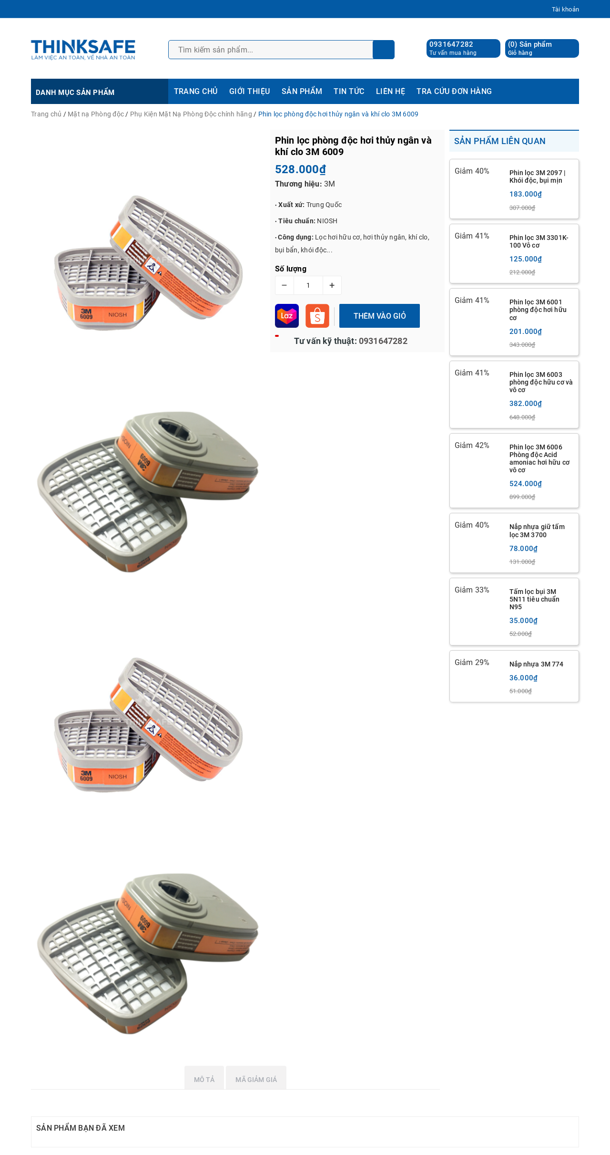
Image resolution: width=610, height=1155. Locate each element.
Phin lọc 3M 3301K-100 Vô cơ (539, 241)
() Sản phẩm (530, 48)
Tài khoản (565, 9)
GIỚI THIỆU (249, 91)
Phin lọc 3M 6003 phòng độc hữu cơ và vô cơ (541, 382)
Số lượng (290, 268)
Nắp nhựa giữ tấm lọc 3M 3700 (537, 530)
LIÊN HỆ (390, 91)
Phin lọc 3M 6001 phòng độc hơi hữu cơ (538, 309)
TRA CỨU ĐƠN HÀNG (454, 91)
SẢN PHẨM (302, 91)
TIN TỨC (349, 91)
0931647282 (451, 44)
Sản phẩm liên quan (500, 141)
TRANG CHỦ (196, 91)
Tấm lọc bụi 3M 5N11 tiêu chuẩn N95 (534, 599)
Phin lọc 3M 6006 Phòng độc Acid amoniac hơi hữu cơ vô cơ (539, 458)
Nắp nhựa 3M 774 (536, 664)
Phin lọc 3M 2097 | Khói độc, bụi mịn (537, 176)
